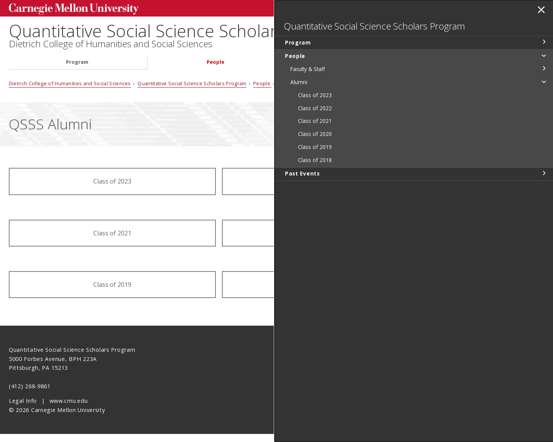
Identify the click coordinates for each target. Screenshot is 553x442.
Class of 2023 (112, 189)
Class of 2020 (325, 241)
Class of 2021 (112, 241)
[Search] (376, 7)
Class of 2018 (325, 293)
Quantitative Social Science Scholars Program (194, 30)
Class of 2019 (112, 293)
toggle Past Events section (544, 198)
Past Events (357, 70)
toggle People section (544, 80)
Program (77, 70)
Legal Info (23, 409)
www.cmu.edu (69, 409)
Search (423, 7)
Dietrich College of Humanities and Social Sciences (110, 52)
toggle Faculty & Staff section (544, 93)
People (215, 70)
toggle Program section (544, 67)
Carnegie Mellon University (66, 8)
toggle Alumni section (544, 106)
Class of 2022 (325, 189)
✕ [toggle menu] (540, 11)
